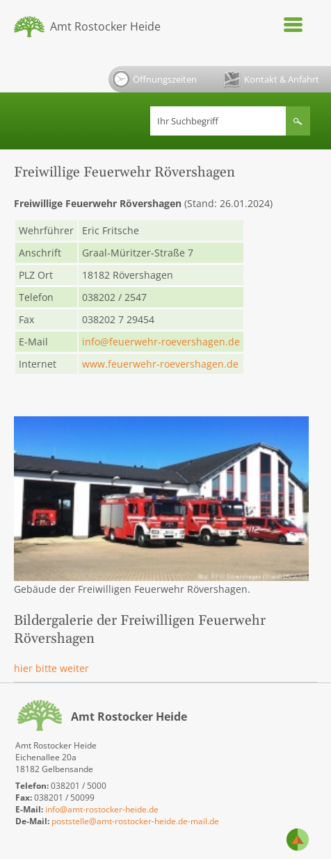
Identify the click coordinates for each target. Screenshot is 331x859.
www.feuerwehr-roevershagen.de (160, 363)
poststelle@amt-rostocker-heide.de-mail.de (135, 821)
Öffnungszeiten (154, 79)
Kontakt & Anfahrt (271, 79)
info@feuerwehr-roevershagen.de (161, 341)
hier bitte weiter (51, 668)
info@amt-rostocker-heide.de (102, 809)
